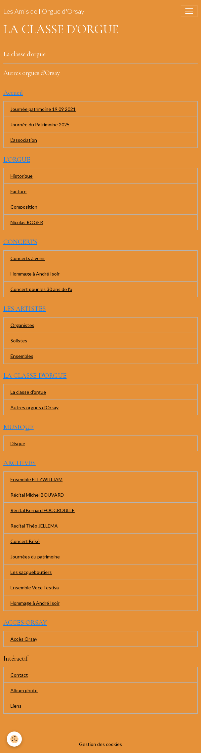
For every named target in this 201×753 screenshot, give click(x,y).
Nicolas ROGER (26, 222)
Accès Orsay (23, 639)
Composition (23, 207)
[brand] (43, 11)
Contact (19, 675)
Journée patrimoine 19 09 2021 (43, 109)
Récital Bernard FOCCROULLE (42, 510)
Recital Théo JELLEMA (34, 526)
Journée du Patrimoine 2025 (40, 124)
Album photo (24, 690)
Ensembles (21, 356)
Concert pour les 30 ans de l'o (41, 289)
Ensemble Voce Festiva (34, 587)
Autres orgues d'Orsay (31, 73)
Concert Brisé (25, 541)
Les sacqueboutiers (31, 572)
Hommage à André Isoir (34, 274)
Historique (21, 176)
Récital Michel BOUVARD (37, 495)
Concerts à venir (27, 258)
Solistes (18, 340)
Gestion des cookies (100, 744)
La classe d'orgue (24, 54)
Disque (17, 443)
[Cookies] (14, 739)
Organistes (22, 325)
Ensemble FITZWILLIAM (36, 479)
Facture (18, 191)
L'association (23, 140)
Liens (16, 706)
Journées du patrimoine (35, 556)
